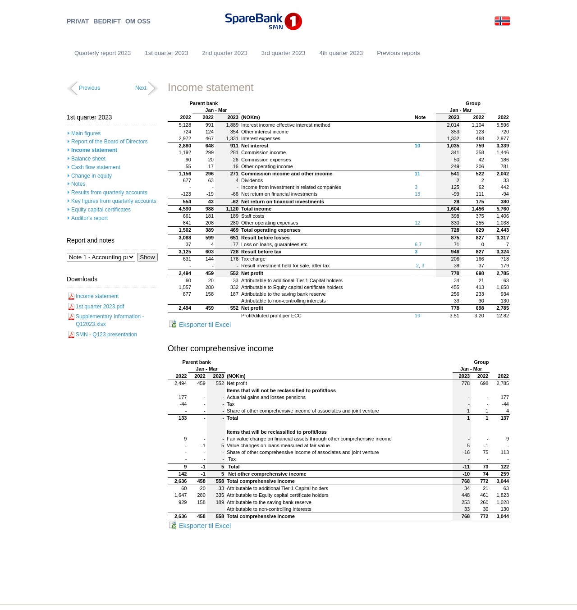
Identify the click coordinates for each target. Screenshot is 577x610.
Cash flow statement (95, 167)
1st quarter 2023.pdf (100, 306)
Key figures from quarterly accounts (113, 201)
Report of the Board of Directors (109, 141)
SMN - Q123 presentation (106, 334)
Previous (89, 88)
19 (417, 315)
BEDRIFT (107, 21)
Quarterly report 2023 (102, 53)
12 (417, 222)
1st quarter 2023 (166, 53)
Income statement (94, 150)
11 (417, 173)
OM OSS (138, 21)
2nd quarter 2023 (224, 53)
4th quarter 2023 (341, 53)
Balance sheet (88, 159)
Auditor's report (89, 218)
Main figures (86, 133)
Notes (78, 184)
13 (417, 194)
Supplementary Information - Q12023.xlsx (110, 320)
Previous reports (398, 53)
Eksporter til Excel (205, 324)
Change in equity (91, 176)
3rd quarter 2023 (283, 53)
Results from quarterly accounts (109, 192)
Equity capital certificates (101, 209)
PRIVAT (78, 21)
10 (417, 145)
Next (141, 88)
